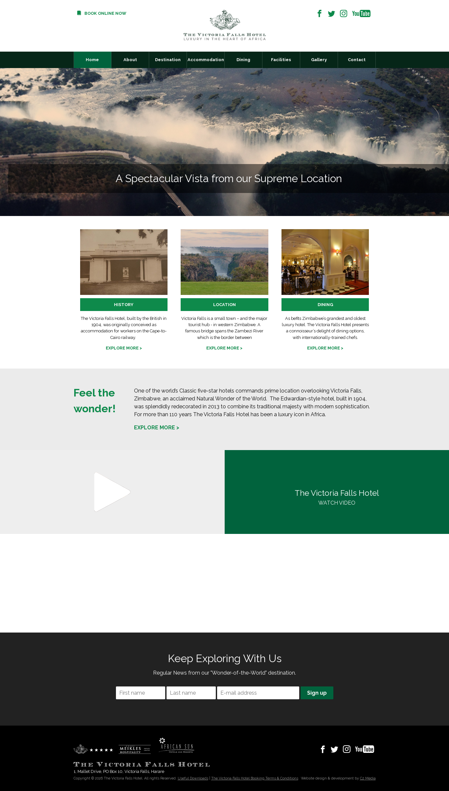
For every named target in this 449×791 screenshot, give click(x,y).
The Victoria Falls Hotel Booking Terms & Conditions (254, 778)
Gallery (319, 59)
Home (92, 59)
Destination (168, 59)
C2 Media (368, 778)
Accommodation (206, 59)
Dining (243, 59)
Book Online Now (105, 13)
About (130, 59)
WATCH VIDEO (337, 496)
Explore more (122, 348)
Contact (357, 59)
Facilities (281, 59)
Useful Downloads (193, 778)
